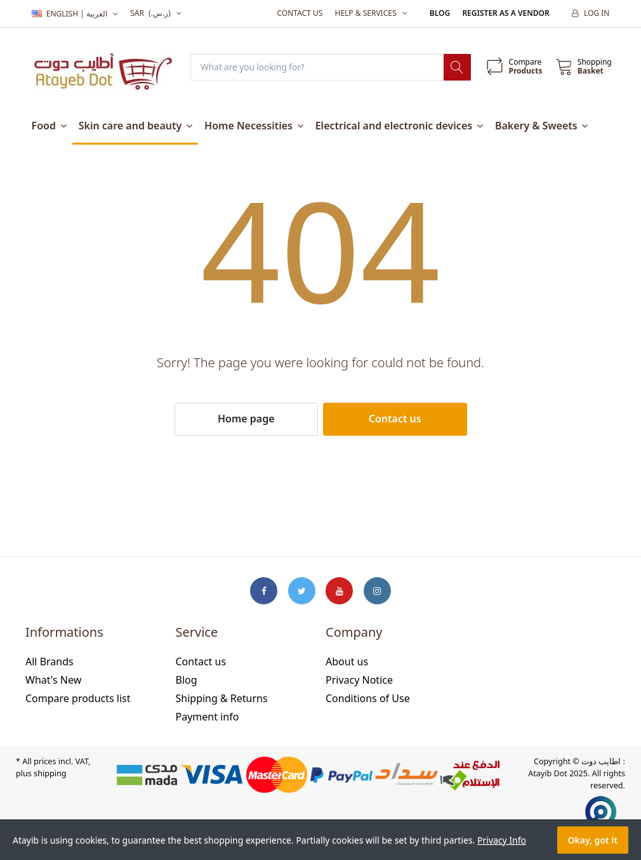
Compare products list (78, 698)
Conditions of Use (368, 698)
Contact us (299, 13)
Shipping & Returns (222, 698)
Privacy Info (501, 840)
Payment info (207, 717)
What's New (53, 680)
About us (347, 662)
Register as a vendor (505, 13)
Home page (246, 419)
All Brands (49, 662)
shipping (50, 774)
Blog (440, 13)
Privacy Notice (359, 680)
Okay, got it (593, 840)
